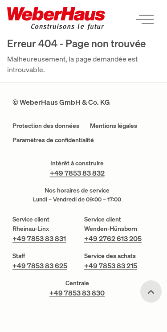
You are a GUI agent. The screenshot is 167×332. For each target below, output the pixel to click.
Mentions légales (113, 125)
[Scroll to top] (151, 291)
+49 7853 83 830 (77, 293)
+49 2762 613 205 (113, 238)
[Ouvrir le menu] (145, 18)
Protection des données (45, 125)
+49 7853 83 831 (39, 238)
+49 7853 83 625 (39, 266)
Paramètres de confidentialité (53, 139)
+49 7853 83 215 (110, 266)
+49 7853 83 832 (77, 173)
